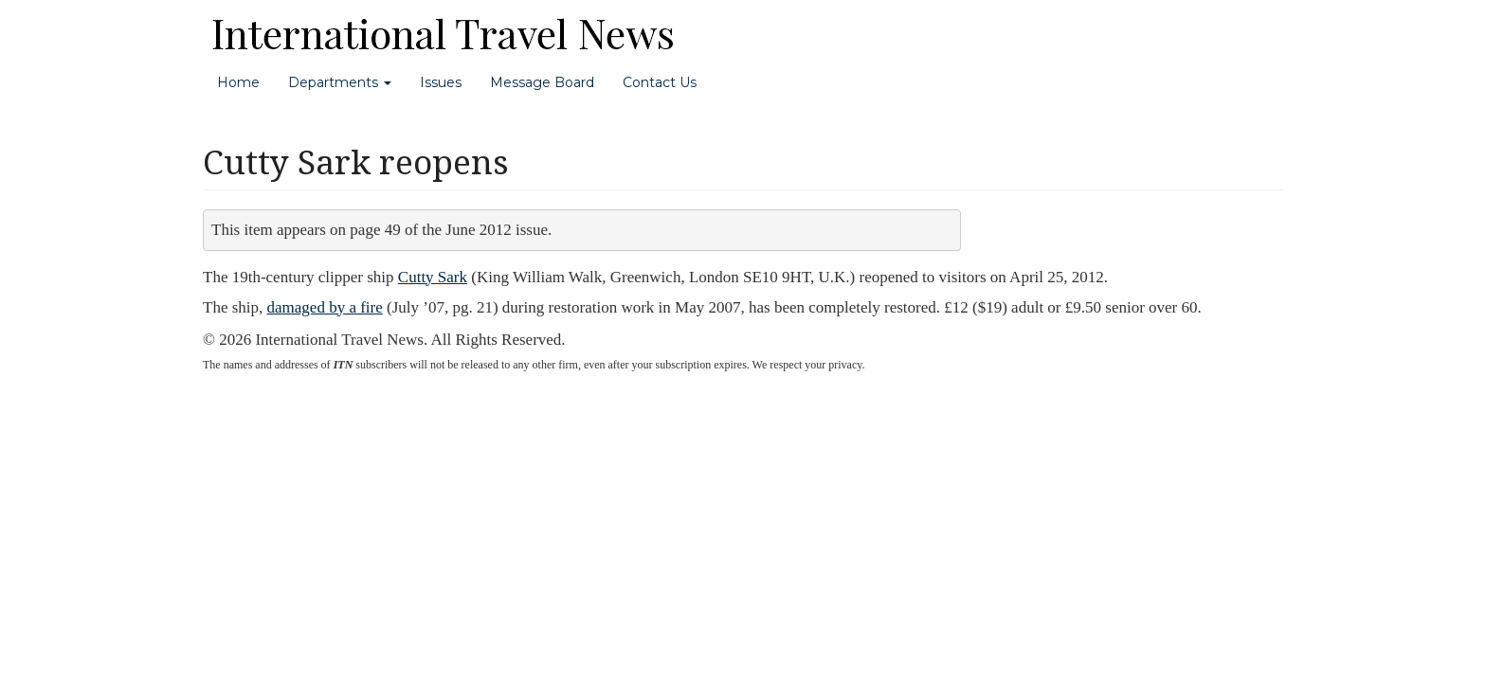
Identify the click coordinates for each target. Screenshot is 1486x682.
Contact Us (660, 82)
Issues (441, 82)
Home (238, 82)
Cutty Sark (432, 277)
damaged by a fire (325, 307)
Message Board (542, 82)
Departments (339, 82)
